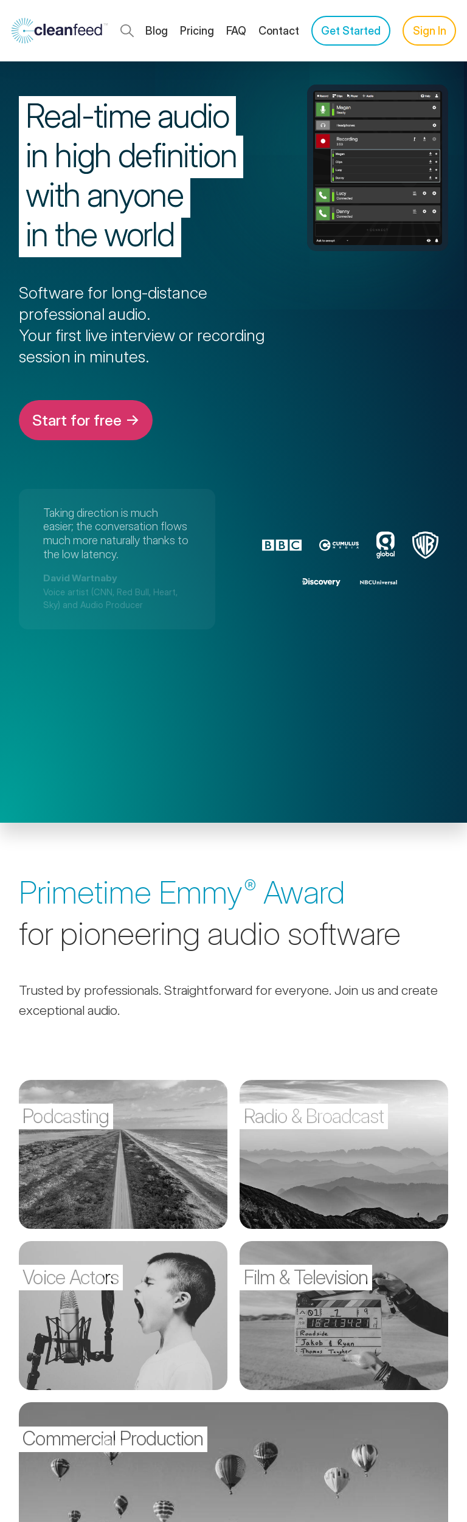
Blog (156, 30)
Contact (278, 30)
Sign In (429, 30)
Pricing (197, 30)
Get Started (351, 30)
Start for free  (85, 420)
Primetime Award (182, 892)
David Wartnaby (80, 578)
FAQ (236, 30)
